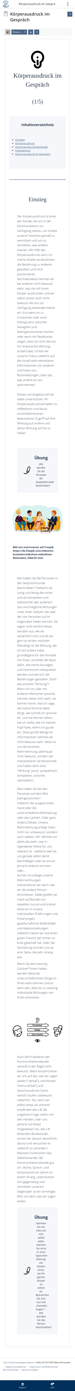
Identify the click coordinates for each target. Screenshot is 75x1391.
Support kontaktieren (15, 1366)
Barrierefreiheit (11, 1369)
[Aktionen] (36, 32)
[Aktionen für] (69, 14)
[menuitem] (22, 1385)
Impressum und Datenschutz (44, 1366)
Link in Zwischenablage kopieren (19, 1362)
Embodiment (23, 150)
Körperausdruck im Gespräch (37, 4)
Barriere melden (30, 1369)
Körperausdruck (25, 143)
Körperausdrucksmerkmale (31, 147)
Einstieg (20, 139)
